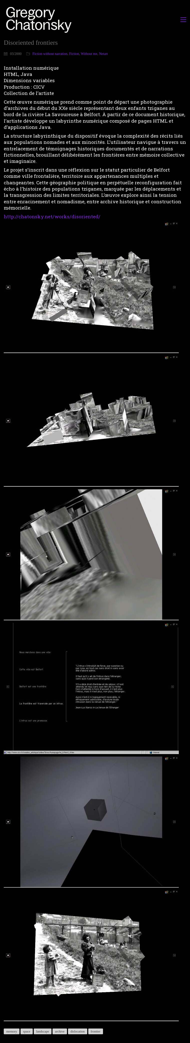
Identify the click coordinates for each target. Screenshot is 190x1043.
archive (59, 1031)
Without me (89, 54)
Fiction (74, 54)
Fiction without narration (50, 54)
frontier (95, 1031)
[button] (183, 19)
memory (11, 1031)
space (26, 1031)
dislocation (77, 1031)
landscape (42, 1031)
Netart (103, 54)
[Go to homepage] (40, 19)
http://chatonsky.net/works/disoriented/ (52, 216)
